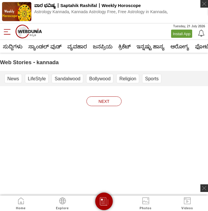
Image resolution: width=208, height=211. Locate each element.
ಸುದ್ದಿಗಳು (13, 46)
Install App (181, 33)
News (13, 78)
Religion (127, 78)
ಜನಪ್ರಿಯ (102, 46)
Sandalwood (67, 78)
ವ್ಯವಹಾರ (77, 46)
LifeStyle (37, 78)
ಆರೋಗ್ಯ (180, 46)
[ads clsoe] (204, 188)
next (103, 101)
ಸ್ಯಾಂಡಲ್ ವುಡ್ (45, 46)
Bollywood (99, 78)
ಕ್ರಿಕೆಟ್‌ (124, 46)
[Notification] (200, 32)
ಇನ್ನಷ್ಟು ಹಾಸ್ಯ (151, 46)
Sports (151, 78)
